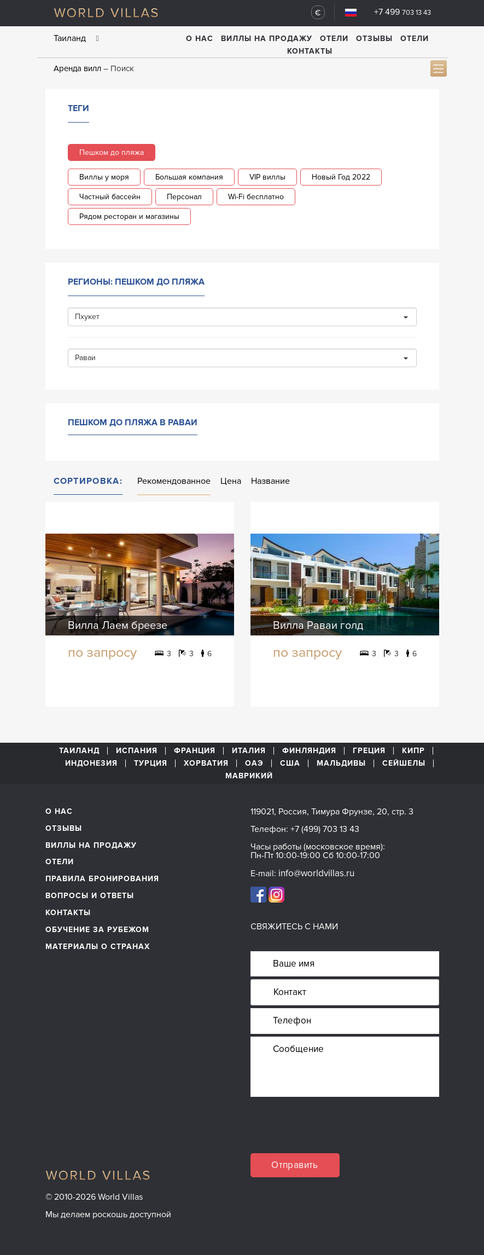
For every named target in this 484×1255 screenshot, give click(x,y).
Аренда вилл (77, 68)
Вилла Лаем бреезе (117, 625)
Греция (369, 751)
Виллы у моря (104, 177)
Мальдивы (341, 763)
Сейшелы (403, 763)
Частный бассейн (110, 196)
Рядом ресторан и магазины (129, 216)
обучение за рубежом (97, 929)
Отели (334, 38)
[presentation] (333, 1132)
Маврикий (249, 776)
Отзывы (374, 38)
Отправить (294, 1165)
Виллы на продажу (266, 38)
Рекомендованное (174, 481)
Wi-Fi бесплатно (256, 196)
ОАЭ (254, 763)
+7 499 (402, 12)
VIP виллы (267, 177)
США (290, 763)
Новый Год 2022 (341, 177)
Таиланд (79, 751)
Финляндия (309, 751)
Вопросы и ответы (89, 895)
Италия (249, 751)
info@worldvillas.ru (316, 873)
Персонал (184, 196)
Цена (230, 481)
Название (270, 481)
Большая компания (189, 177)
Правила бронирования (102, 878)
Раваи (241, 357)
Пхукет (241, 316)
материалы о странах (97, 946)
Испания (137, 751)
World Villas (106, 12)
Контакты (310, 51)
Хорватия (206, 763)
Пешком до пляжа (111, 152)
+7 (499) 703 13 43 (324, 829)
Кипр (413, 751)
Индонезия (91, 763)
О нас (199, 38)
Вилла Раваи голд (318, 625)
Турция (150, 763)
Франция (194, 751)
